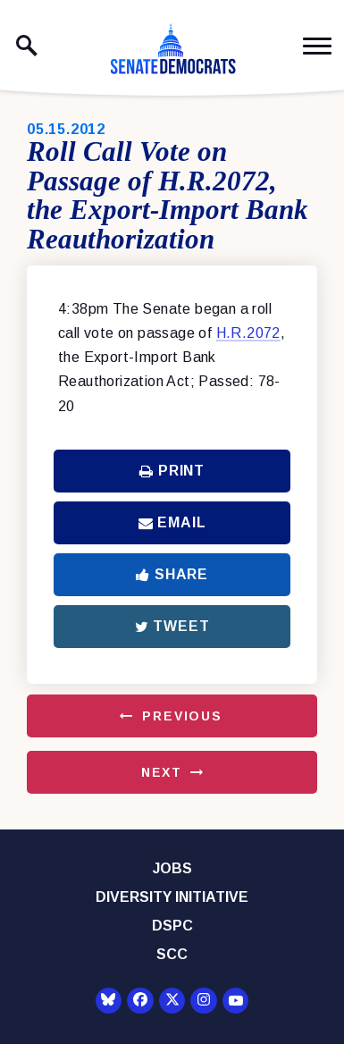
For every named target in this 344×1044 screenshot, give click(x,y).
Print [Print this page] (172, 470)
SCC (172, 954)
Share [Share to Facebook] (172, 574)
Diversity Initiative (172, 897)
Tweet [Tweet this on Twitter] (172, 626)
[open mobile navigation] (317, 46)
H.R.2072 (248, 333)
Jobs (172, 868)
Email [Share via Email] (172, 522)
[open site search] (26, 45)
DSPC (172, 925)
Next (161, 772)
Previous (182, 716)
